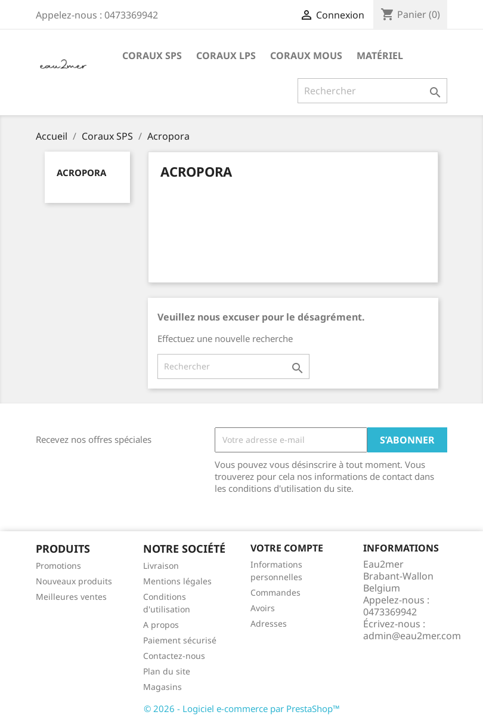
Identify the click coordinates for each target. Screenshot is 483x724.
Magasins (162, 686)
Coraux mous (306, 55)
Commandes (275, 592)
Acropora (81, 172)
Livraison (161, 565)
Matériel (380, 55)
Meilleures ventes (71, 596)
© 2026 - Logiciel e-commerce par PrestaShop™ (242, 708)
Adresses (268, 623)
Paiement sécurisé (179, 640)
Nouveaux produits (74, 581)
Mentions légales (177, 581)
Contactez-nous (174, 655)
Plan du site (166, 671)
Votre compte (286, 547)
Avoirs (262, 608)
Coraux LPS (226, 55)
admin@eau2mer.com (412, 635)
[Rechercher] (372, 90)
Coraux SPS (152, 55)
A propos (161, 624)
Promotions (58, 565)
